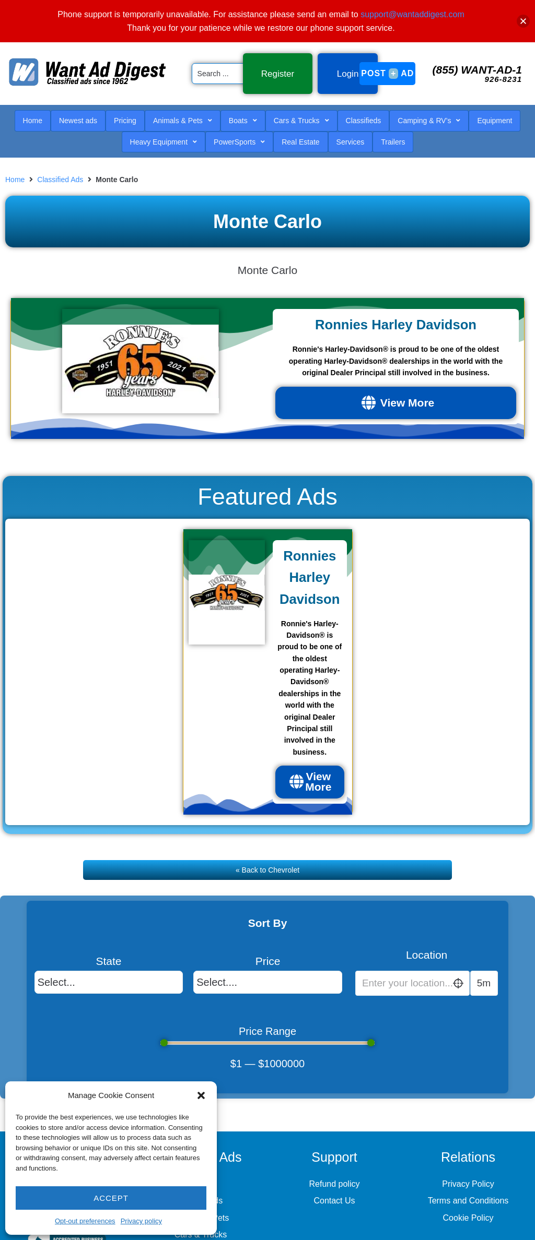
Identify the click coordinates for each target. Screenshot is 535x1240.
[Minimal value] (267, 1047)
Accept (111, 1198)
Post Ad (387, 68)
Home (15, 168)
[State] (108, 985)
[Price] (267, 985)
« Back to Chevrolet (267, 880)
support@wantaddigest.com (412, 14)
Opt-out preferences (85, 1221)
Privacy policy (141, 1221)
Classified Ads (60, 168)
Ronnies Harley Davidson (395, 317)
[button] (201, 1095)
